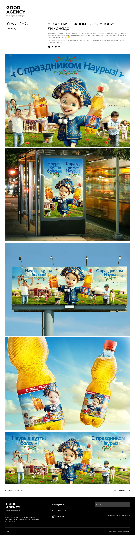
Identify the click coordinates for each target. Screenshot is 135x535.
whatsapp (58, 516)
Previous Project (15, 490)
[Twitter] (55, 46)
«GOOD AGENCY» (123, 531)
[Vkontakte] (59, 46)
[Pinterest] (52, 46)
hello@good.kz (58, 505)
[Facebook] (49, 46)
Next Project (122, 490)
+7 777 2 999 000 (59, 510)
